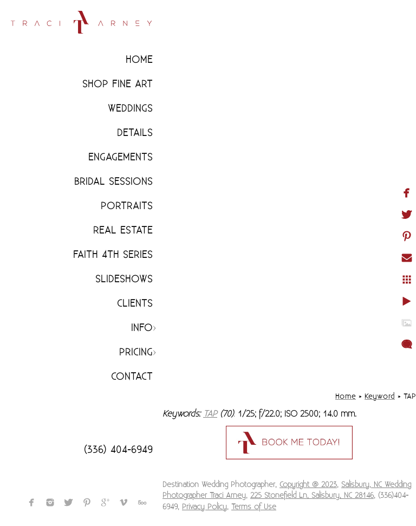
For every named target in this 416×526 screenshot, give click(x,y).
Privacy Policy (204, 507)
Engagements (120, 157)
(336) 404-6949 (118, 450)
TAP (210, 413)
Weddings (130, 108)
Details (135, 133)
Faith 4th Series (113, 255)
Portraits (127, 206)
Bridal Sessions (113, 182)
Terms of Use (253, 507)
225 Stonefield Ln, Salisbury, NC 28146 (312, 496)
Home (139, 60)
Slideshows (124, 279)
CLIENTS (135, 303)
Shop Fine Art (117, 84)
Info (142, 328)
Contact (132, 377)
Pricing (136, 352)
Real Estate (123, 230)
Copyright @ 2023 (308, 485)
